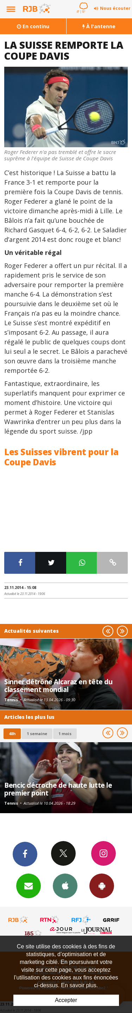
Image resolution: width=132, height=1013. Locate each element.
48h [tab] (12, 733)
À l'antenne (98, 26)
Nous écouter (115, 8)
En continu (33, 26)
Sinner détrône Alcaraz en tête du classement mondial (58, 685)
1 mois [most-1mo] (64, 733)
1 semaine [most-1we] (37, 733)
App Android (101, 886)
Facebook (25, 854)
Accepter (66, 1000)
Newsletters (28, 886)
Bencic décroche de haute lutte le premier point (58, 789)
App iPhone (65, 886)
